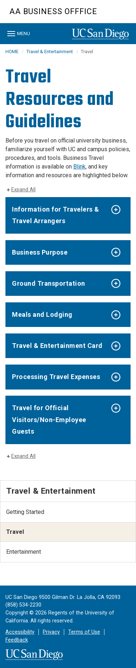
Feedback (16, 640)
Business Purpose (39, 252)
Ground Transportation (48, 283)
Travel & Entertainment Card (57, 345)
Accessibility (19, 632)
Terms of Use (84, 632)
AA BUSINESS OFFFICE (53, 11)
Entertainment (23, 551)
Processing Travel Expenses (56, 376)
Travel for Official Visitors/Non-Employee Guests (49, 419)
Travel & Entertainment (49, 51)
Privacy (51, 632)
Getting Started (25, 512)
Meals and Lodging (42, 314)
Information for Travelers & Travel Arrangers (55, 215)
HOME (11, 51)
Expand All (23, 190)
